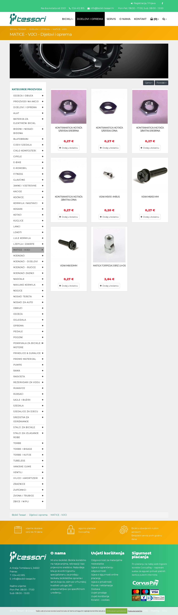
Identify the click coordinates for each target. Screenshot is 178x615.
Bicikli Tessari (18, 29)
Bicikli (67, 19)
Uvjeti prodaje (99, 592)
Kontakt (140, 19)
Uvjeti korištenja (100, 596)
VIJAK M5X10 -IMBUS (109, 196)
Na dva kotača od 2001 (53, 8)
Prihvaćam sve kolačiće (116, 611)
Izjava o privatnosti (101, 582)
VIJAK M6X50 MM (150, 196)
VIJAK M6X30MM (68, 265)
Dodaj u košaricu (68, 148)
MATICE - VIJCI (60, 29)
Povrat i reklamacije (102, 585)
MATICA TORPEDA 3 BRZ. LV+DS (109, 265)
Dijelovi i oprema (90, 19)
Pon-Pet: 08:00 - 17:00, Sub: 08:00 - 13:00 (140, 8)
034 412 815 (76, 8)
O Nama (124, 19)
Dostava (95, 589)
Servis (111, 19)
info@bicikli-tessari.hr (100, 8)
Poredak (161, 83)
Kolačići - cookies (100, 600)
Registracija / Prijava (143, 3)
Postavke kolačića (135, 611)
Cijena (148, 83)
